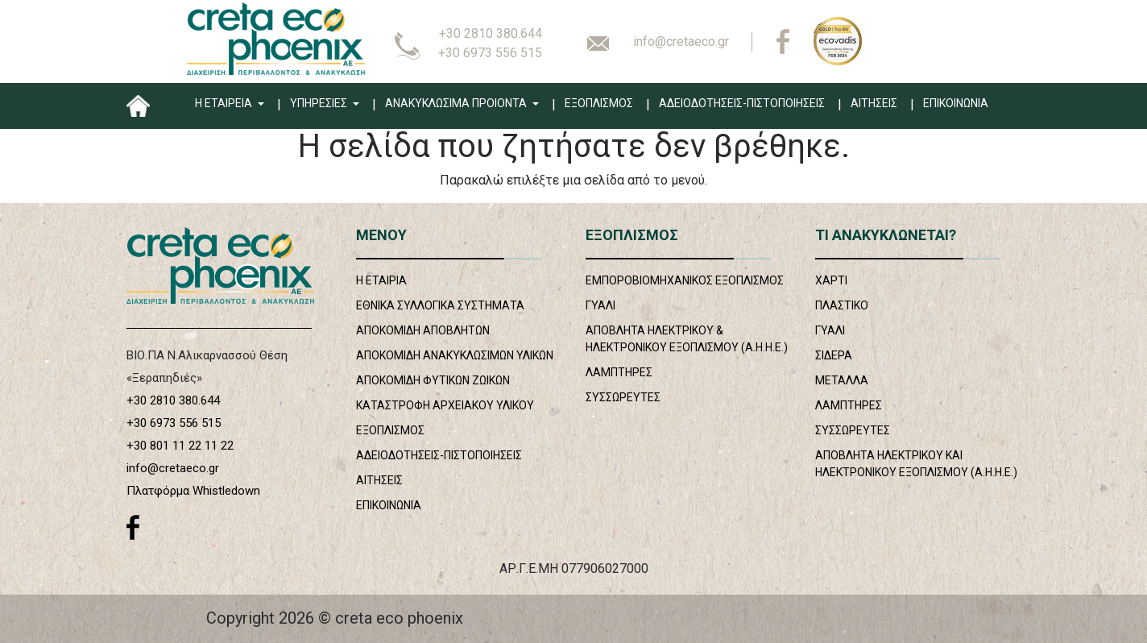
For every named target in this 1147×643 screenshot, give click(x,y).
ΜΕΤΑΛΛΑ (841, 380)
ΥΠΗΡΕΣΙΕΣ (320, 103)
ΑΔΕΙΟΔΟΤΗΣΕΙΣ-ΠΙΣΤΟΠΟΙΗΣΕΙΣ (742, 103)
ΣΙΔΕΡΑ (833, 355)
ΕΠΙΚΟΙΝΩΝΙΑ (955, 103)
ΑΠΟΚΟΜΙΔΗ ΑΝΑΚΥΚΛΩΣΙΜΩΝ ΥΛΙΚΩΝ (454, 355)
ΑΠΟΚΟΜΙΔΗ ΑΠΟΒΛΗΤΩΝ (423, 330)
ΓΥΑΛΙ (600, 305)
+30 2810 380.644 (490, 33)
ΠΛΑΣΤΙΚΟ (841, 305)
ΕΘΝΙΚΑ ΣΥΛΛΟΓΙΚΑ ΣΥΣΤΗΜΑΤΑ (440, 305)
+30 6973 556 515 (490, 52)
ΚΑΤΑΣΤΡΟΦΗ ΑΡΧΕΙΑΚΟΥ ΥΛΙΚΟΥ (445, 405)
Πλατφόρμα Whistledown (193, 490)
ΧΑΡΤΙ (831, 280)
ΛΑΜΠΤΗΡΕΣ (619, 372)
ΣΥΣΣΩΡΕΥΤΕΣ (623, 397)
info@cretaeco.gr (681, 41)
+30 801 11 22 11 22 (180, 445)
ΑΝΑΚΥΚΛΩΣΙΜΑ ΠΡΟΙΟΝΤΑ (457, 103)
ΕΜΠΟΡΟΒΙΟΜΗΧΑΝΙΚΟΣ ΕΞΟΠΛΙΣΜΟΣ (685, 280)
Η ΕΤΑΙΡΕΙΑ (225, 103)
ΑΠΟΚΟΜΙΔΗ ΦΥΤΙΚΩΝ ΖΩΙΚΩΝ (433, 380)
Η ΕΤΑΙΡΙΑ (381, 280)
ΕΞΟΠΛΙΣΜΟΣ (599, 103)
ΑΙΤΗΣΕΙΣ (874, 103)
